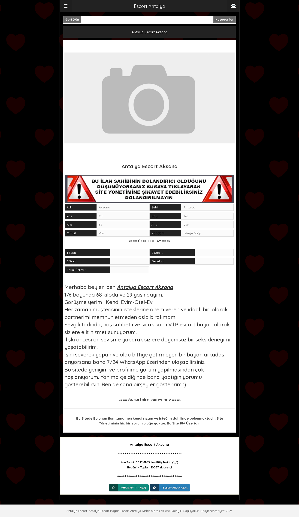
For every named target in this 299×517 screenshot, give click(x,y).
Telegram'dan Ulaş (169, 487)
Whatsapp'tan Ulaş (127, 487)
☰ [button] (65, 6)
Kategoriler (224, 19)
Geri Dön (72, 19)
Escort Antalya (149, 6)
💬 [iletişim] (233, 5)
